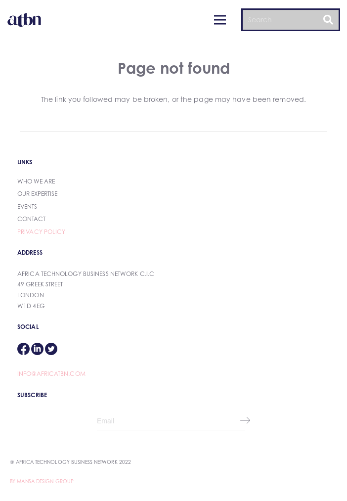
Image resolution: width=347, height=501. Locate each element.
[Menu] (220, 19)
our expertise (37, 193)
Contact (31, 219)
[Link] (24, 19)
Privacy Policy (41, 231)
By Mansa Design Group (42, 481)
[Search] (291, 19)
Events (27, 206)
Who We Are (36, 181)
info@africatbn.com (51, 373)
